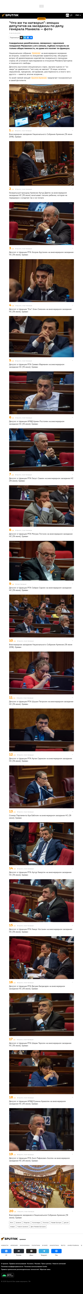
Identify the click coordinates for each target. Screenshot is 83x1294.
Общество (27, 1222)
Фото (11, 1222)
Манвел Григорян (56, 1222)
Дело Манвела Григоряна (38, 1226)
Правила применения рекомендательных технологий (20, 1269)
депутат (66, 1222)
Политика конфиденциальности (12, 1266)
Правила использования (17, 1264)
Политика (46, 1222)
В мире (45, 1245)
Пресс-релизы (46, 1264)
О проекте (4, 1264)
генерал (12, 1226)
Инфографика (73, 1245)
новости (4, 1245)
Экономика (25, 1245)
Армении (36, 53)
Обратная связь (45, 1269)
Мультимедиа (36, 1222)
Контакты (30, 1264)
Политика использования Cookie (35, 1266)
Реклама (37, 1264)
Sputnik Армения (38, 78)
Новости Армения (22, 1226)
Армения (18, 1222)
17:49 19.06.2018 (14, 33)
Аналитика (54, 1245)
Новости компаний (59, 1264)
